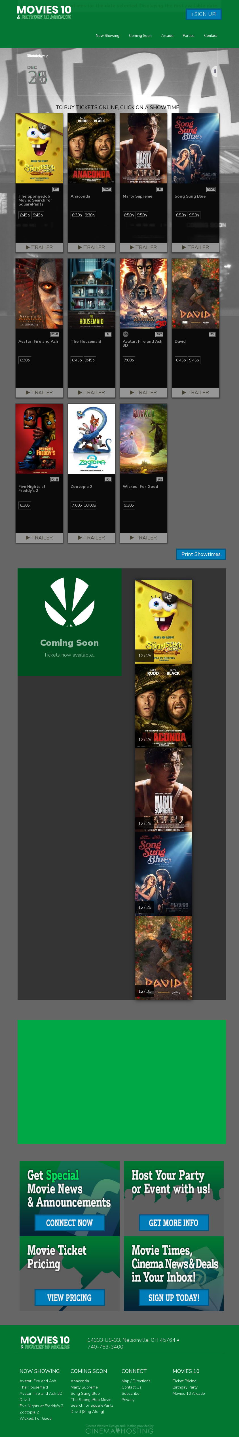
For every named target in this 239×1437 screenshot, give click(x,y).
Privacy (128, 1399)
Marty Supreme (84, 1387)
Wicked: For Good (36, 1418)
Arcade (167, 35)
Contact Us (131, 1387)
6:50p (129, 215)
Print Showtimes (201, 554)
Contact (210, 35)
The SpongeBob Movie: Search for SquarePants (92, 1402)
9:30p (90, 215)
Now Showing (107, 35)
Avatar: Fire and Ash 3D (41, 1393)
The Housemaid (34, 1387)
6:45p (25, 215)
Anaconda (80, 1381)
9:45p (38, 215)
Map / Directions (136, 1381)
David (25, 1399)
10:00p (90, 505)
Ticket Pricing (184, 1381)
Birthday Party (185, 1387)
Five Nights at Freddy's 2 (41, 1406)
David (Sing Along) (87, 1411)
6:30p (77, 215)
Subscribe (130, 1393)
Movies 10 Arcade (189, 1393)
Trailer (39, 247)
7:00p (129, 360)
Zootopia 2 (29, 1412)
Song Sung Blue (85, 1393)
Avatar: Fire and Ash (38, 1381)
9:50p (142, 215)
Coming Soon (140, 35)
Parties (188, 35)
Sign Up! (203, 14)
